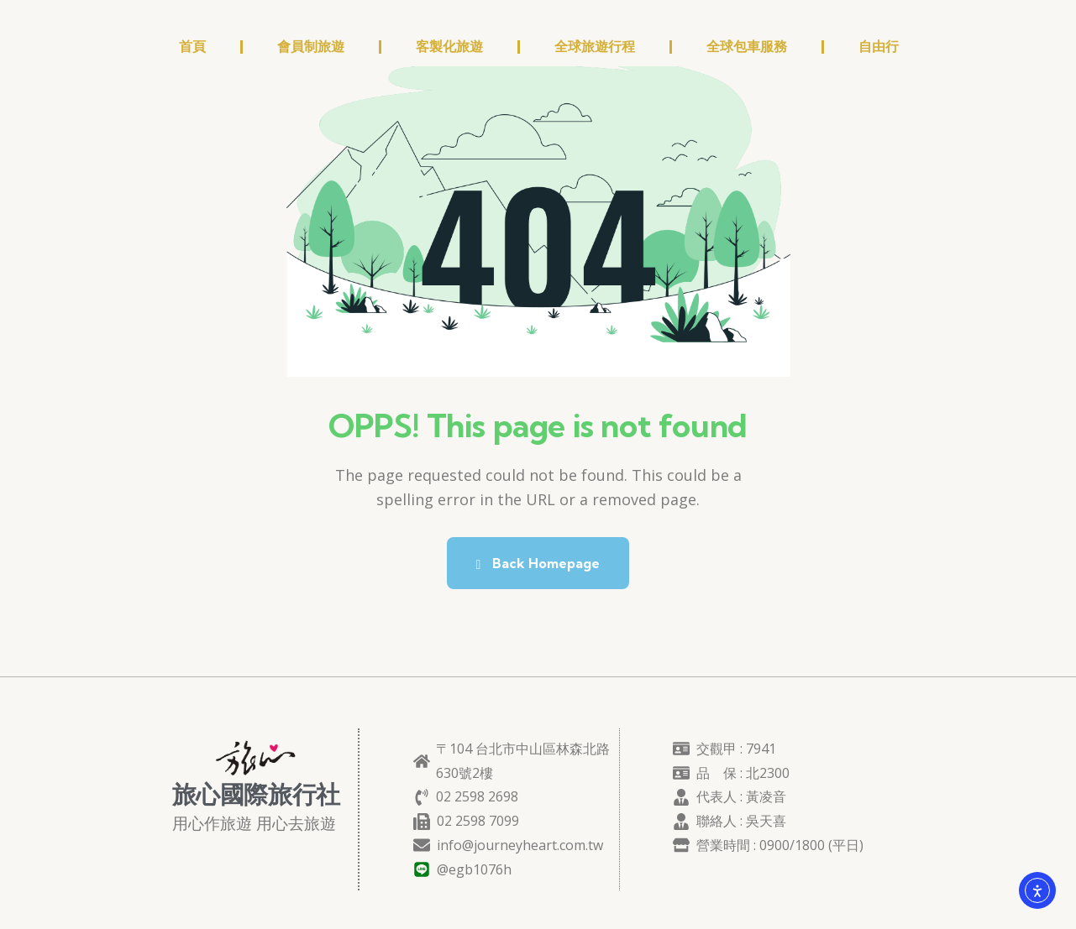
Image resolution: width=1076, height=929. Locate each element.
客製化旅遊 (449, 47)
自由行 (878, 47)
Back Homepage (538, 563)
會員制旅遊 (310, 47)
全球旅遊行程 (594, 47)
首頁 (192, 47)
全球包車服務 (746, 47)
